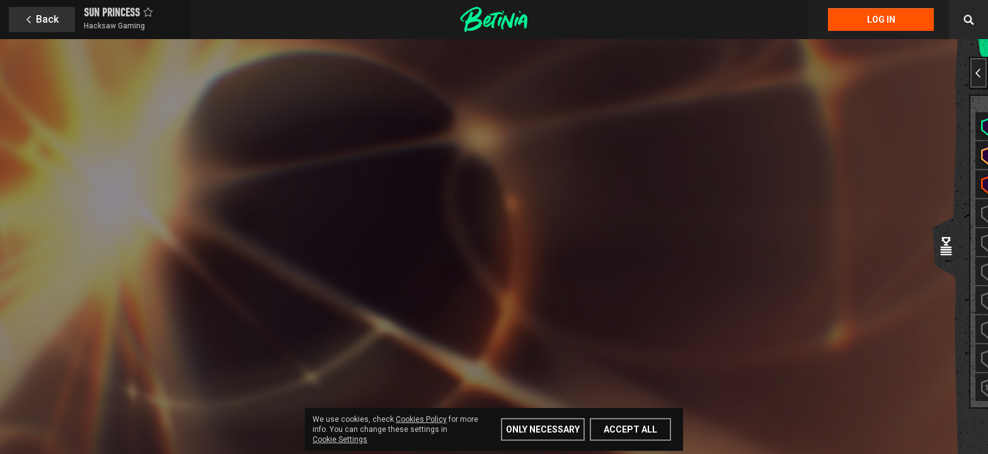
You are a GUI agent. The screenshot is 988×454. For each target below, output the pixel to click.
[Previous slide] (978, 73)
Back (47, 19)
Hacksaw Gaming (114, 25)
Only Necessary (543, 429)
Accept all (630, 429)
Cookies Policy (421, 419)
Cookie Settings (340, 439)
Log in (881, 20)
